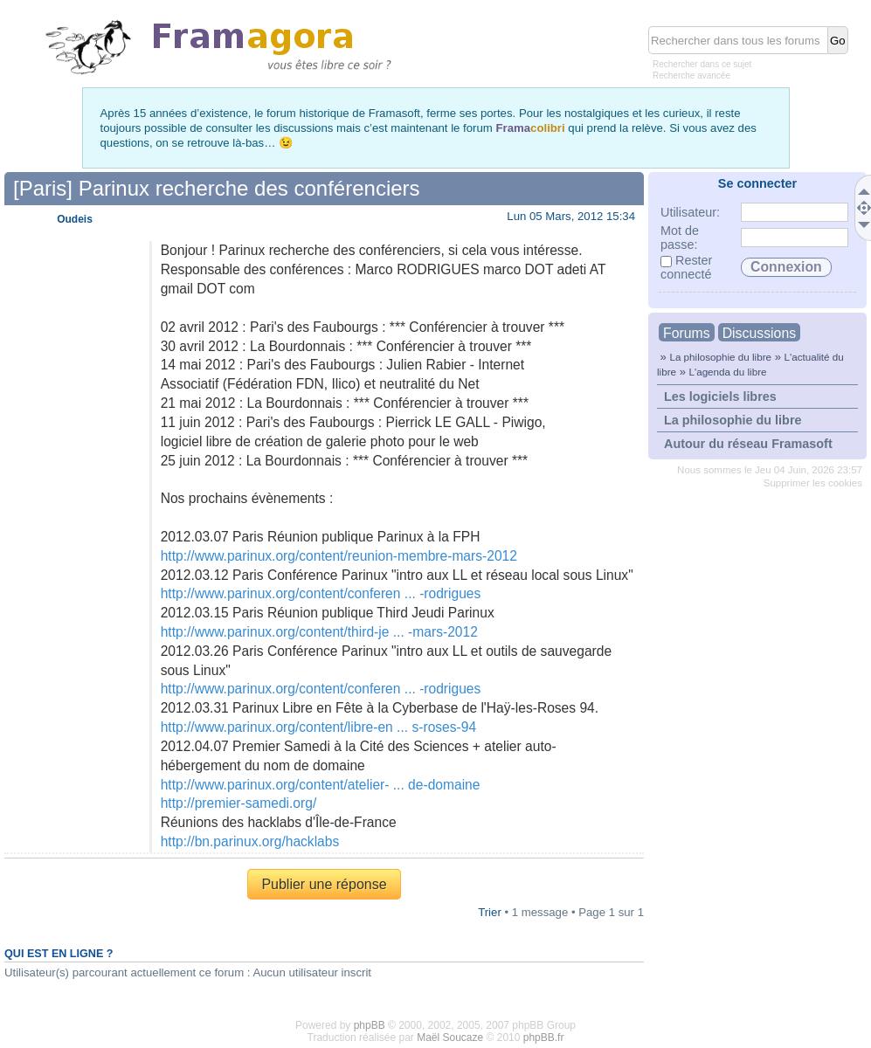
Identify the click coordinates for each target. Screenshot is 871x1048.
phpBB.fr (543, 1037)
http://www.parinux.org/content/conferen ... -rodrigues (321, 593)
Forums (686, 333)
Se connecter (757, 183)
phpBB (369, 1025)
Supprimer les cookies (813, 483)
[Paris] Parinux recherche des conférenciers (216, 188)
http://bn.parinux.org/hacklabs (250, 841)
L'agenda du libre (727, 371)
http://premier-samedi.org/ (239, 803)
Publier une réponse (323, 884)
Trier (489, 912)
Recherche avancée (691, 75)
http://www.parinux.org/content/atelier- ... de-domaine (320, 784)
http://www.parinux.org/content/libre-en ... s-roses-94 (318, 727)
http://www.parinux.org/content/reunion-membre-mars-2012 (339, 555)
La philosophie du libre (720, 356)
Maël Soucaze (450, 1037)
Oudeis (75, 219)
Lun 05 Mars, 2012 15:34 (571, 216)
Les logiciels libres (720, 396)
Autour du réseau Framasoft (748, 444)
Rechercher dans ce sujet (702, 64)
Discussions (759, 333)
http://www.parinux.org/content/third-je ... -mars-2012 (319, 631)
